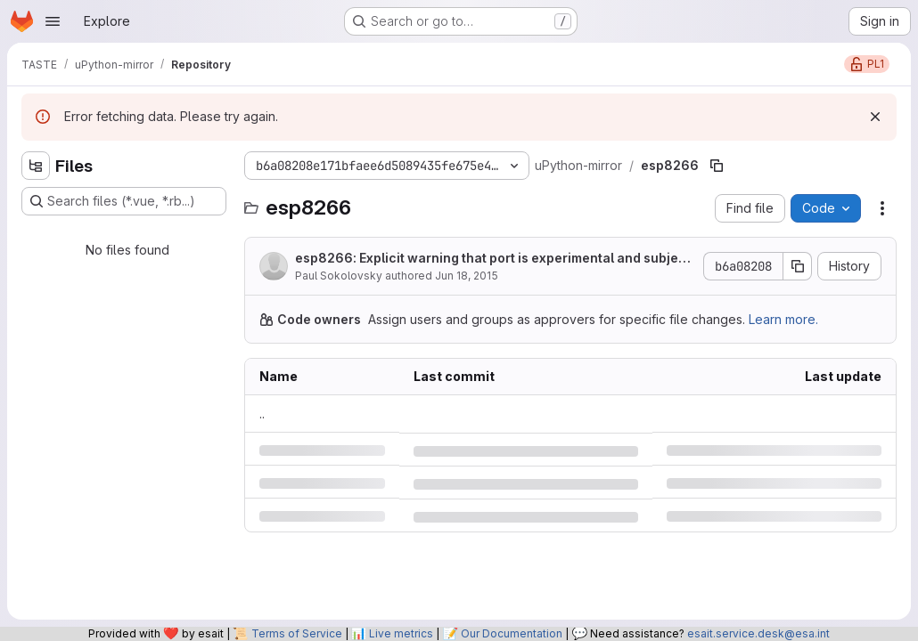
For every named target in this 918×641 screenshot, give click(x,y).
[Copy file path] (716, 165)
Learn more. (783, 319)
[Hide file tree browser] (35, 165)
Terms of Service (296, 633)
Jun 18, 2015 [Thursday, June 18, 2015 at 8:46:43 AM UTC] (466, 275)
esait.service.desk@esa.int (758, 633)
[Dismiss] (875, 116)
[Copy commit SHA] (797, 266)
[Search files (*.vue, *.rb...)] (123, 201)
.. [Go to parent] (262, 413)
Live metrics (401, 633)
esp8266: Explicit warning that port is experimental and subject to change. (493, 258)
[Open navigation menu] (52, 21)
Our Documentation (511, 633)
